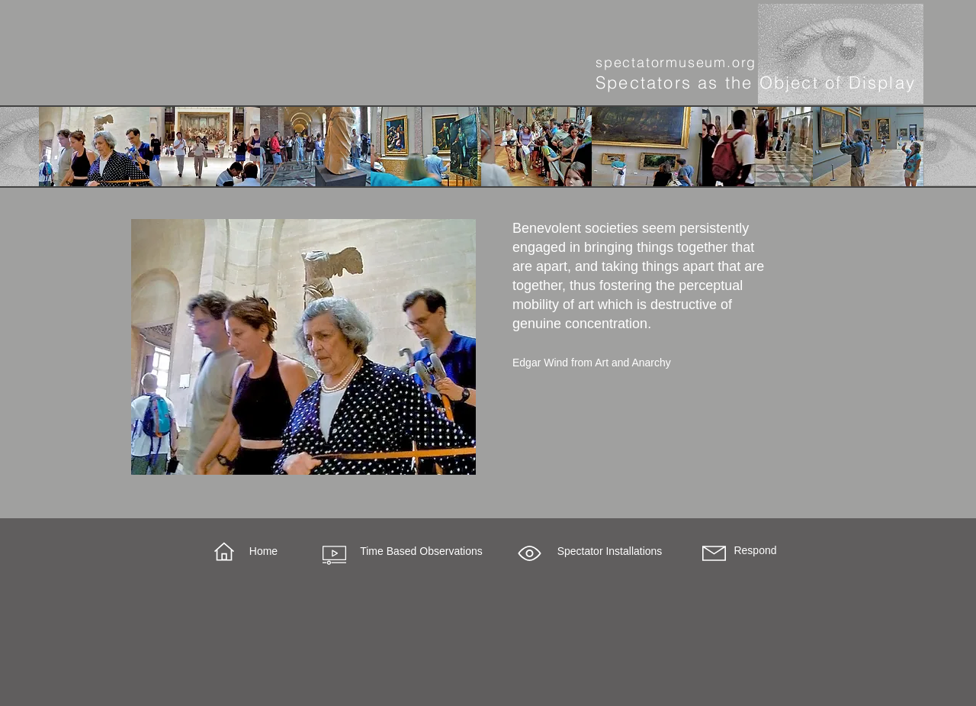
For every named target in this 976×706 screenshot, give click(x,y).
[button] (529, 553)
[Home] (263, 552)
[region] (303, 347)
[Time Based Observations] (421, 552)
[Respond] (755, 551)
